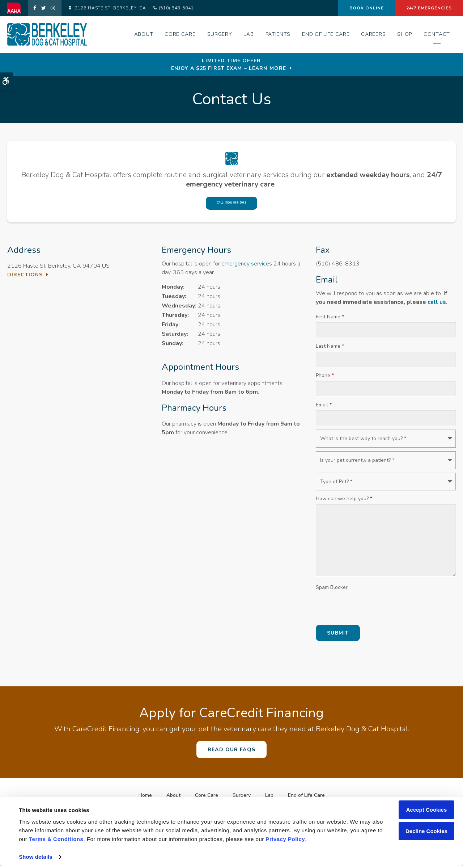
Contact (437, 34)
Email (324, 408)
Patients (278, 34)
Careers (373, 34)
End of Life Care (325, 34)
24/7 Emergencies (429, 8)
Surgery (219, 34)
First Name (330, 320)
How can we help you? (344, 501)
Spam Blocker (332, 590)
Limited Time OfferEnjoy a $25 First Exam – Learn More (228, 64)
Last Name (330, 349)
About (143, 34)
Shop (404, 34)
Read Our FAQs (231, 752)
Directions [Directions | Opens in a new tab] (25, 278)
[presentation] (371, 610)
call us (437, 306)
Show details (35, 857)
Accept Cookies (426, 810)
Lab (248, 34)
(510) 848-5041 (176, 8)
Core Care (180, 34)
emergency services (246, 267)
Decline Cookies (426, 831)
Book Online (366, 8)
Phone (325, 379)
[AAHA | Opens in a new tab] (17, 8)
